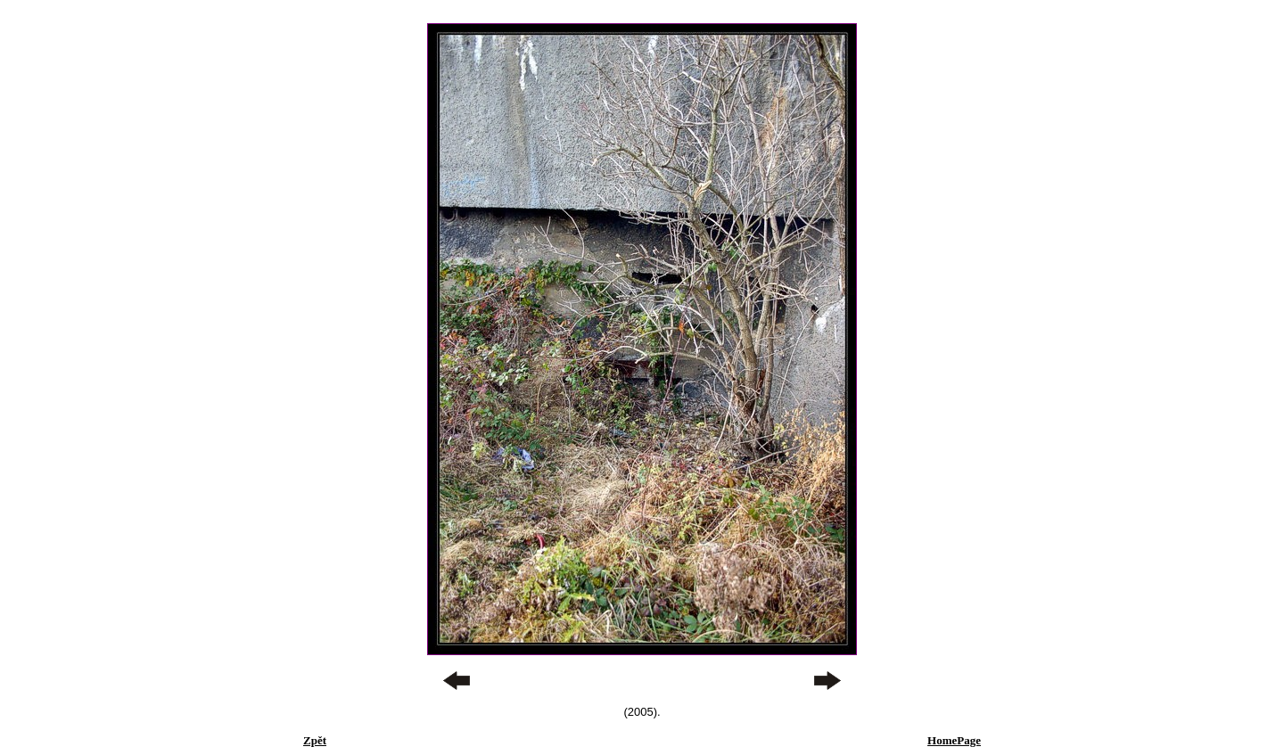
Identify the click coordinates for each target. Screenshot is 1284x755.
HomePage (954, 740)
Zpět (314, 740)
